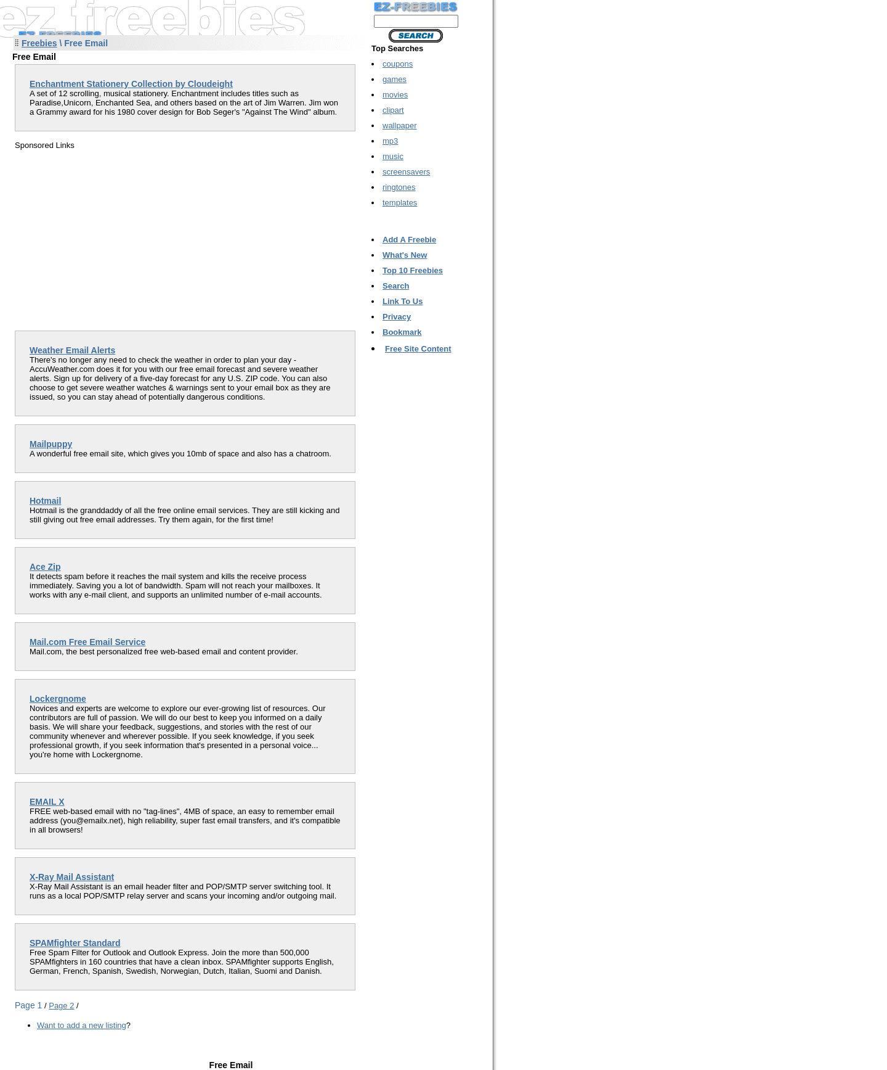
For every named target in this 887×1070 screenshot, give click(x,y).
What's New (405, 255)
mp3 (390, 141)
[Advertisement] (118, 236)
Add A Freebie (409, 239)
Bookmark (402, 332)
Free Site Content (418, 348)
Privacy (397, 316)
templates (400, 202)
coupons (398, 63)
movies (395, 94)
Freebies (39, 43)
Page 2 (61, 1005)
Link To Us (403, 301)
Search (396, 285)
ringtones (399, 187)
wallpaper (400, 125)
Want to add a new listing (81, 1025)
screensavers (406, 171)
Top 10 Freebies (413, 270)
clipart (393, 110)
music (393, 156)
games (395, 79)
